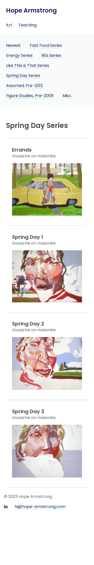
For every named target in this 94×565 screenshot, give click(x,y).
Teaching (27, 25)
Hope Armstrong (31, 10)
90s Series (51, 55)
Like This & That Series (27, 65)
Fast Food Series (46, 45)
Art (9, 25)
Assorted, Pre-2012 (24, 85)
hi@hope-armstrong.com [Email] (40, 506)
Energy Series (19, 55)
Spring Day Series (23, 75)
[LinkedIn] (6, 507)
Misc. (67, 96)
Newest (13, 45)
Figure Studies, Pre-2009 (29, 96)
